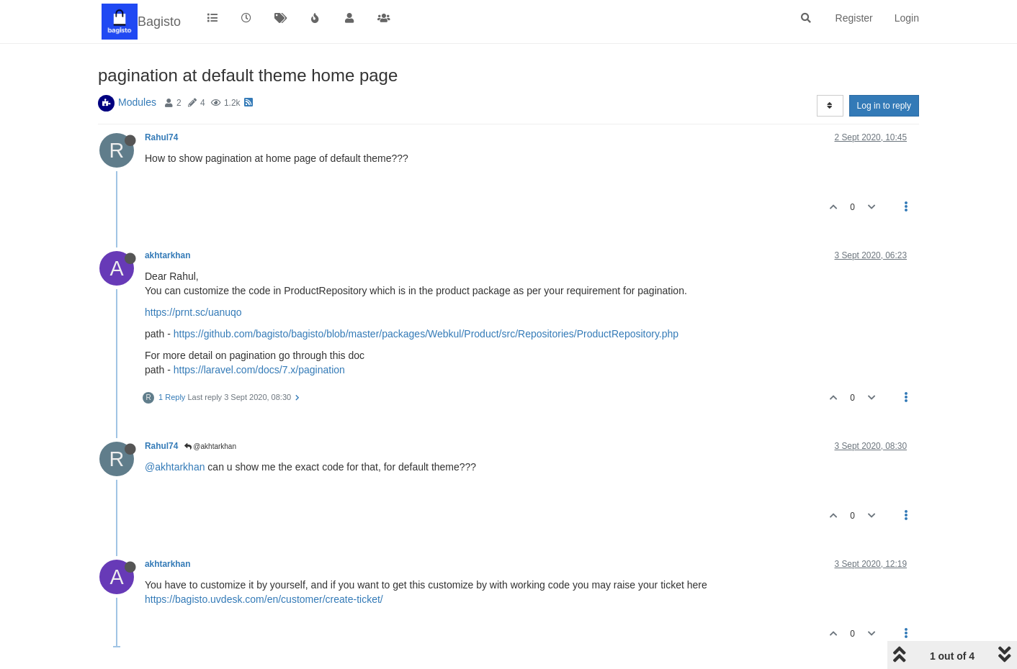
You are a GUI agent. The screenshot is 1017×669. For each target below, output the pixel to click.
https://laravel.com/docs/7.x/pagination (259, 370)
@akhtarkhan (210, 446)
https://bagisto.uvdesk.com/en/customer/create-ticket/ (264, 599)
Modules (137, 102)
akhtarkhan (167, 255)
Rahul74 (161, 137)
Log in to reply (884, 106)
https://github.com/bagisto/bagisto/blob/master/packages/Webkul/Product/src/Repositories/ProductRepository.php (426, 334)
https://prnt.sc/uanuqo (193, 312)
